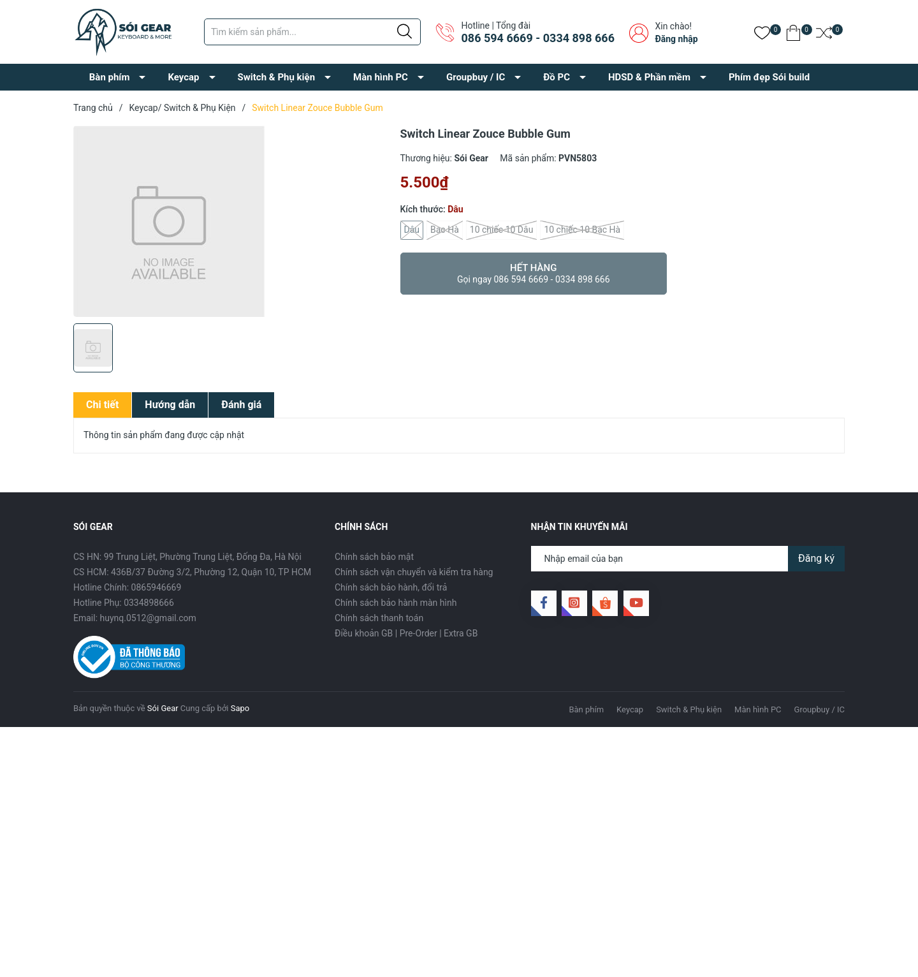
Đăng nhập (676, 39)
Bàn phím (109, 77)
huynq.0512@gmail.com (148, 618)
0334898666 (149, 603)
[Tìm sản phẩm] (312, 32)
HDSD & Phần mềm (649, 77)
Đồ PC (556, 77)
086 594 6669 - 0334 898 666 (537, 38)
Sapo (240, 708)
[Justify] (404, 32)
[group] (230, 221)
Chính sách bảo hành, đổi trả (391, 587)
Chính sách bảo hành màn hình (395, 603)
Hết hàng (534, 273)
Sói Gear (162, 708)
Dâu (412, 230)
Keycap (183, 77)
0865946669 (156, 587)
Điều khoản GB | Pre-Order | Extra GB (406, 633)
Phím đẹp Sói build (769, 77)
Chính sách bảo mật (374, 557)
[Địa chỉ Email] (688, 558)
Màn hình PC (380, 77)
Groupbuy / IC (475, 77)
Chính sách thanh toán (379, 618)
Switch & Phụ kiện (277, 77)
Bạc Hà (444, 230)
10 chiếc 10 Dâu (501, 230)
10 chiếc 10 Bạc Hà (582, 230)
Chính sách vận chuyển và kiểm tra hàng (414, 572)
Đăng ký (816, 558)
